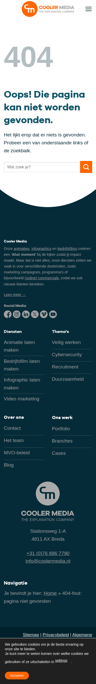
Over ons (14, 417)
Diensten (13, 331)
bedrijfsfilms (67, 249)
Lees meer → (15, 295)
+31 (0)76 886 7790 (47, 553)
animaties (21, 249)
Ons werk (62, 417)
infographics (41, 249)
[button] (88, 9)
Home (50, 593)
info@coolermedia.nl (48, 561)
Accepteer (17, 675)
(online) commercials (42, 278)
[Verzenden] (86, 167)
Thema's (60, 331)
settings (61, 660)
